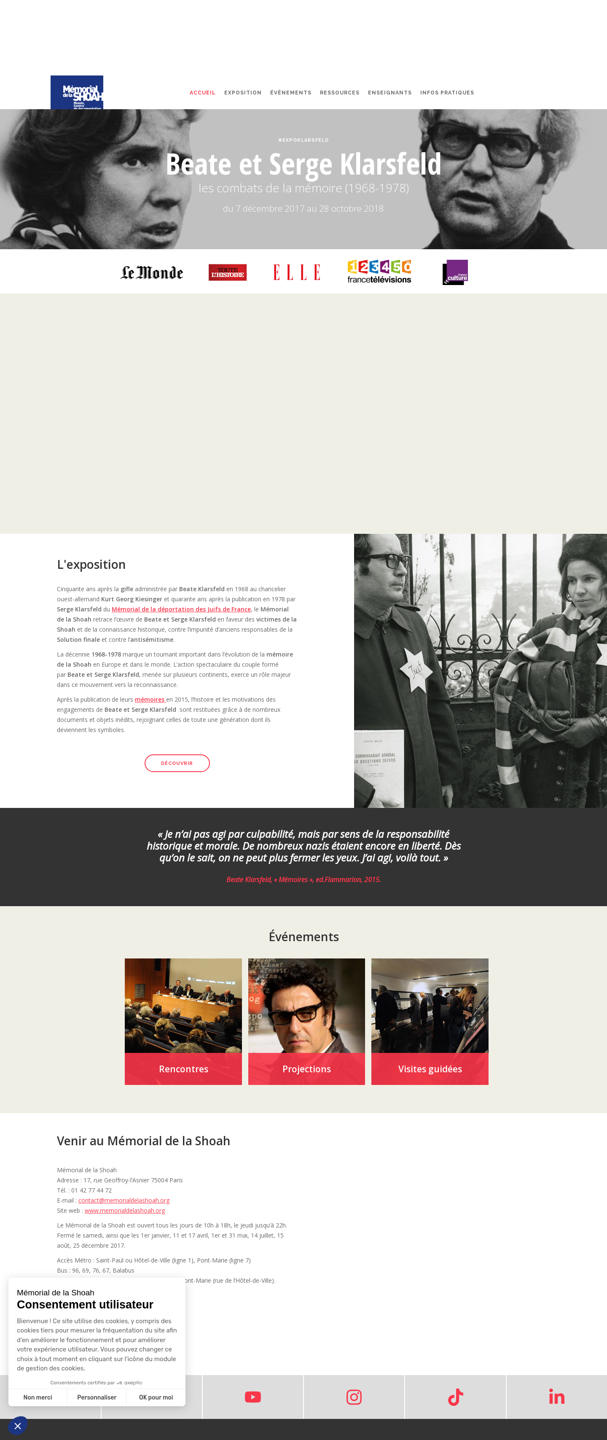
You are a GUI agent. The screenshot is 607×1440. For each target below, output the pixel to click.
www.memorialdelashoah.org (125, 1210)
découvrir (177, 763)
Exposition (243, 93)
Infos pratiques (447, 93)
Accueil (203, 93)
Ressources (340, 93)
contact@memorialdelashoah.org (123, 1200)
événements (291, 93)
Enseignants (390, 93)
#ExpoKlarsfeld (303, 140)
